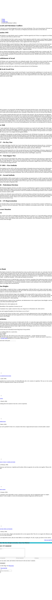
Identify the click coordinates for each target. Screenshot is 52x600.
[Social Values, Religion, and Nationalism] (23, 526)
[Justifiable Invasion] (11, 418)
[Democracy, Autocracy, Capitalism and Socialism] (27, 459)
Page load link (4, 569)
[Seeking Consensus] (17, 486)
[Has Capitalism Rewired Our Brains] (27, 373)
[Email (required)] (25, 560)
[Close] (1, 571)
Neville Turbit (4, 338)
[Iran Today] (12, 395)
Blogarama (11, 567)
